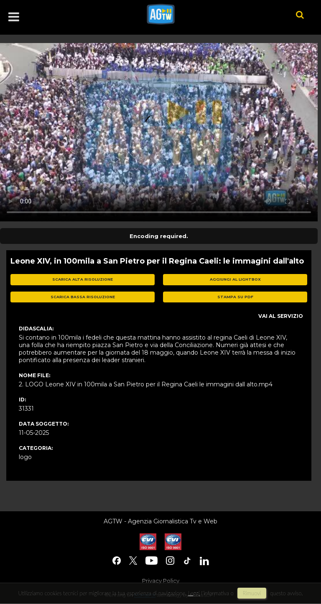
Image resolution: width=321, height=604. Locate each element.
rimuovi (252, 593)
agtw (209, 14)
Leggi (194, 593)
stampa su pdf (235, 296)
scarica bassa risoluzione (83, 296)
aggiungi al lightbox (235, 279)
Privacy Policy (160, 580)
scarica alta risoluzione (82, 279)
